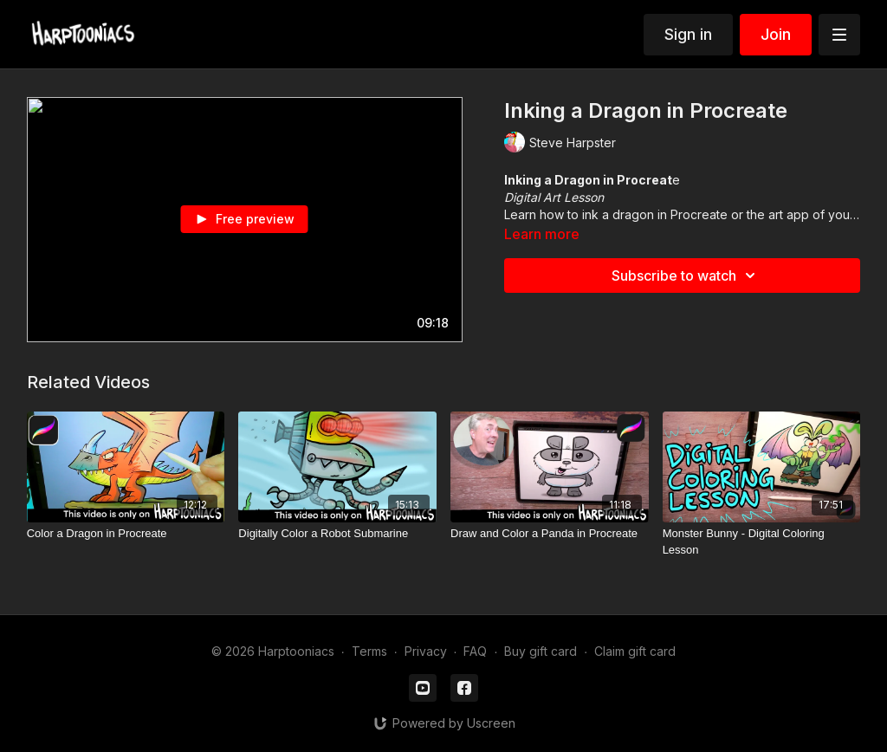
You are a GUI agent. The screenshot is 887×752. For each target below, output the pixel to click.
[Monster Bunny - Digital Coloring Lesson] (762, 542)
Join (776, 34)
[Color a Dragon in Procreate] (126, 533)
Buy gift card (540, 651)
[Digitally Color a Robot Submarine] (337, 533)
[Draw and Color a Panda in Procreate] (549, 533)
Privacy (426, 651)
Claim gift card (635, 651)
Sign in (688, 34)
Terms (369, 651)
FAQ (475, 651)
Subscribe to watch (686, 275)
